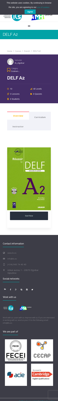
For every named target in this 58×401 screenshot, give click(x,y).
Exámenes (15, 71)
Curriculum (40, 117)
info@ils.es (12, 258)
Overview (18, 115)
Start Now (29, 216)
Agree (30, 12)
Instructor (18, 60)
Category (14, 68)
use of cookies (43, 7)
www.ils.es (11, 253)
